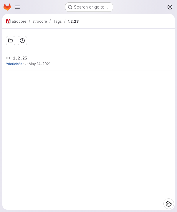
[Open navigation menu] (17, 7)
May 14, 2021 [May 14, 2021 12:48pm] (39, 64)
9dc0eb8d (14, 64)
